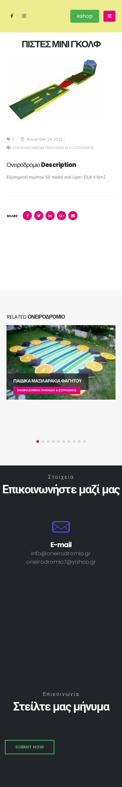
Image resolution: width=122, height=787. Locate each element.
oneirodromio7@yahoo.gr (61, 562)
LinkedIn (50, 215)
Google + (61, 215)
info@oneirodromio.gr (61, 553)
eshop (85, 16)
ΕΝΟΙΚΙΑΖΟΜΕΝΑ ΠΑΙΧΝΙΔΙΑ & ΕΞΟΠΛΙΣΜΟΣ (53, 147)
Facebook (27, 215)
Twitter (38, 215)
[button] (37, 441)
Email (72, 215)
